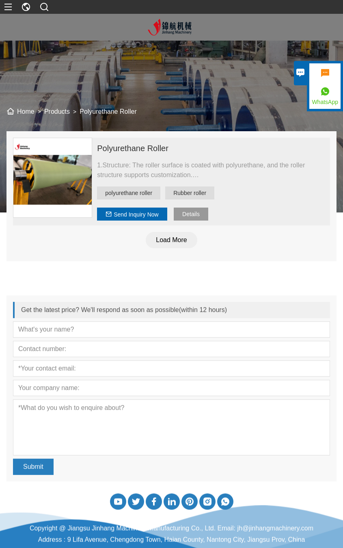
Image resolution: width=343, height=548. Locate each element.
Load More (172, 239)
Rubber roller (190, 193)
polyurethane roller (129, 193)
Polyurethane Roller (133, 148)
